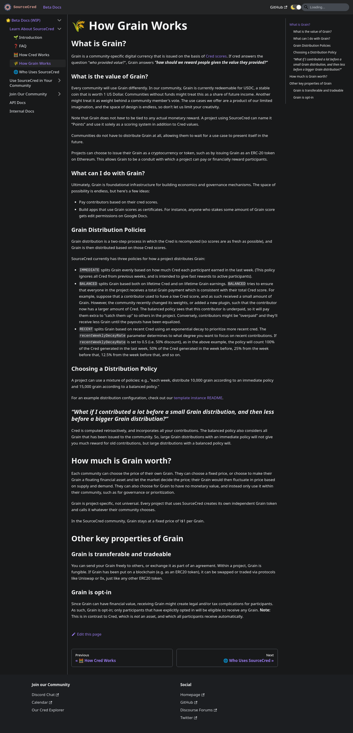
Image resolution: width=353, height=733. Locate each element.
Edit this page (86, 634)
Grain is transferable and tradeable (318, 90)
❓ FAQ (20, 45)
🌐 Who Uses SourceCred (36, 71)
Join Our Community (28, 94)
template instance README (198, 397)
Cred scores (216, 56)
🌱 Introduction (28, 37)
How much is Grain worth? (308, 76)
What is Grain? (300, 24)
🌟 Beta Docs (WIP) (23, 20)
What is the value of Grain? (312, 31)
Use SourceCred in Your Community (31, 83)
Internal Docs (22, 111)
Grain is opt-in (303, 97)
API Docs (18, 102)
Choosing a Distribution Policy (314, 52)
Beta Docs (52, 7)
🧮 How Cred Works (32, 54)
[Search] (325, 7)
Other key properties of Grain (311, 83)
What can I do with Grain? (311, 38)
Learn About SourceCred (32, 28)
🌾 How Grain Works (32, 63)
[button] (295, 7)
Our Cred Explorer (48, 709)
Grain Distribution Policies (311, 45)
